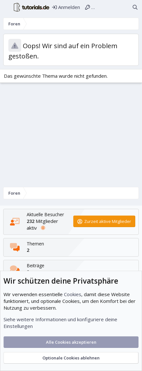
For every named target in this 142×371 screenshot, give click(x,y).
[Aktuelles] (123, 7)
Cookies (72, 294)
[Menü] (7, 7)
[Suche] (135, 7)
